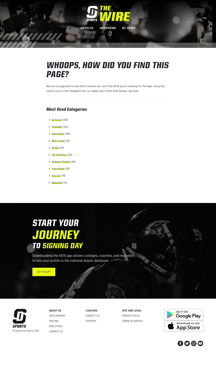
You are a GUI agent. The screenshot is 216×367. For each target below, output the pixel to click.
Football (57, 126)
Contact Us (56, 331)
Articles (57, 119)
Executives (55, 326)
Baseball (57, 182)
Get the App (43, 272)
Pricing (53, 321)
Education (58, 133)
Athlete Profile (61, 161)
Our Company (57, 315)
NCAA (55, 147)
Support (91, 321)
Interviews (58, 168)
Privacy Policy (131, 315)
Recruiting (58, 140)
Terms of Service (132, 321)
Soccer (56, 175)
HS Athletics (59, 154)
